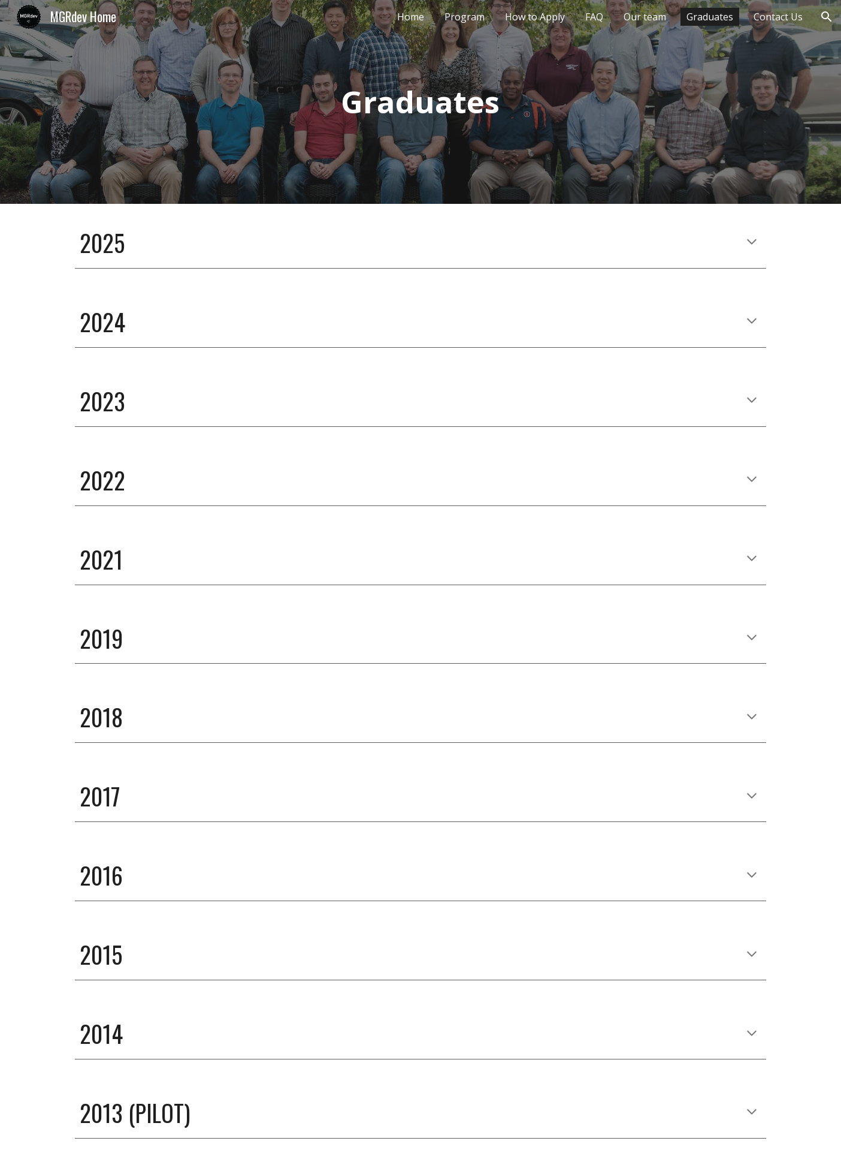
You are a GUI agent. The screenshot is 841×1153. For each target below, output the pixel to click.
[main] (420, 102)
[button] (826, 16)
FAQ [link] (594, 16)
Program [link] (464, 16)
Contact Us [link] (778, 16)
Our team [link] (645, 16)
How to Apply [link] (535, 16)
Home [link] (410, 16)
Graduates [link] (709, 16)
